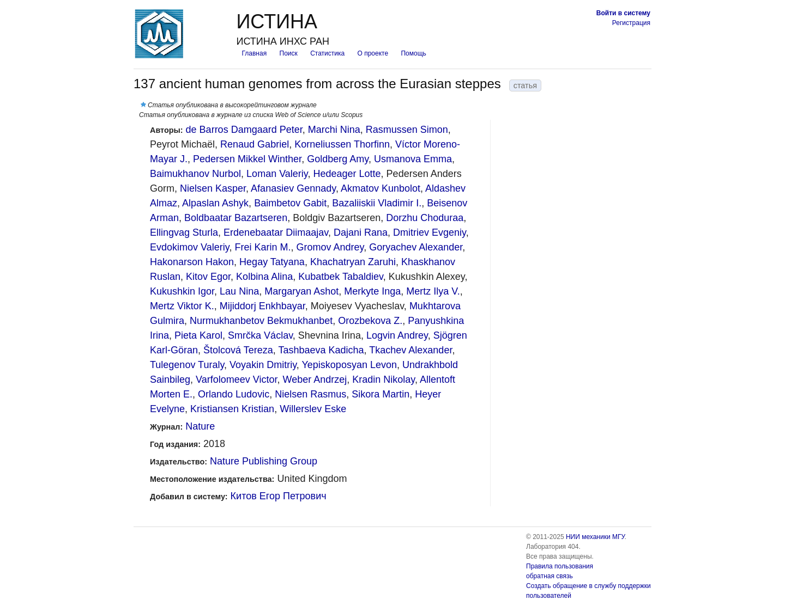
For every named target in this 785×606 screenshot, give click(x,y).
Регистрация (631, 23)
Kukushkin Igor (182, 291)
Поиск (289, 53)
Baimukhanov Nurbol (195, 173)
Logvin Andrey (397, 335)
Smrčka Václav (260, 335)
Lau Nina (239, 291)
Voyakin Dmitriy (263, 364)
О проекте (373, 53)
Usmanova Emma (413, 159)
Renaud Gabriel (254, 144)
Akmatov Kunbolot (380, 188)
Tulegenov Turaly (187, 364)
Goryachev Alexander (415, 247)
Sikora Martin (380, 394)
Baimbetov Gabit (290, 203)
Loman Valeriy (276, 173)
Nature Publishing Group (263, 461)
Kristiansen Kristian (232, 408)
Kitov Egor (208, 276)
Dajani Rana (361, 232)
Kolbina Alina (264, 276)
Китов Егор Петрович (279, 496)
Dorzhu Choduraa (424, 217)
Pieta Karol (198, 335)
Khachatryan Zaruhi (353, 261)
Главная (254, 53)
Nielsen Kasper (213, 188)
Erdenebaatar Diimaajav (276, 232)
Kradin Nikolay (383, 379)
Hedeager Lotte (347, 173)
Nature (200, 426)
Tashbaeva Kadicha (321, 350)
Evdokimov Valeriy (189, 247)
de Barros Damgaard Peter (244, 129)
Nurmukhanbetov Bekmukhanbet (261, 320)
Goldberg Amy (338, 159)
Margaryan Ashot (301, 291)
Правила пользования (559, 566)
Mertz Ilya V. (433, 291)
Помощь (413, 53)
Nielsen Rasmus (310, 394)
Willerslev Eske (313, 408)
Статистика (327, 53)
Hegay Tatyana (272, 261)
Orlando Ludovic (233, 394)
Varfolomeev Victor (236, 379)
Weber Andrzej (315, 379)
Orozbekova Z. (370, 320)
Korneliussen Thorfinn (342, 144)
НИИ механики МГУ (595, 537)
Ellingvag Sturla (184, 232)
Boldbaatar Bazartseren (235, 217)
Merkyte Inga (372, 291)
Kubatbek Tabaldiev (340, 276)
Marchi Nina (334, 129)
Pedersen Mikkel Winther (247, 159)
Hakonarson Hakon (192, 261)
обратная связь (549, 576)
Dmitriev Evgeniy (429, 232)
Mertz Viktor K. (182, 306)
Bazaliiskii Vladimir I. (376, 203)
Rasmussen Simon (407, 129)
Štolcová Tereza (238, 350)
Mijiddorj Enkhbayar (262, 306)
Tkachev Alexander (410, 350)
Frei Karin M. (262, 247)
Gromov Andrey (330, 247)
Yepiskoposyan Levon (348, 364)
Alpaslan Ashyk (215, 203)
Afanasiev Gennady (293, 188)
